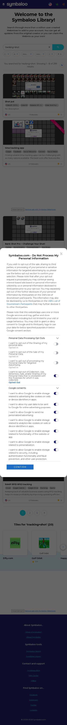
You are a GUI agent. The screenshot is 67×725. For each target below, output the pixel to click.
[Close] (61, 254)
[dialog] (33, 362)
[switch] (56, 344)
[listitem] (33, 338)
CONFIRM (20, 467)
